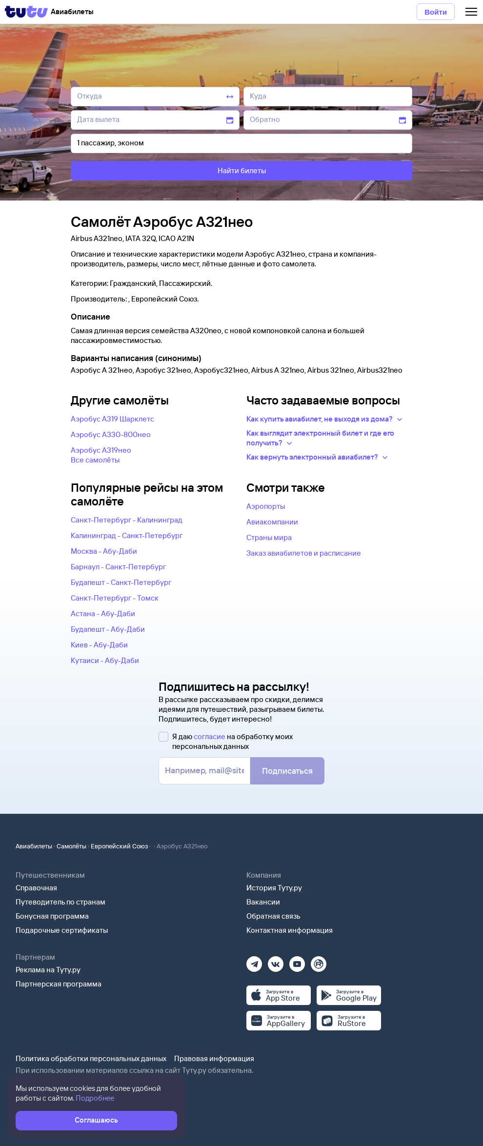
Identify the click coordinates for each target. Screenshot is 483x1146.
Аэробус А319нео (101, 450)
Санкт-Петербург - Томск (115, 598)
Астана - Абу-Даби (103, 613)
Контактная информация (289, 930)
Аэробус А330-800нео (111, 434)
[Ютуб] (297, 960)
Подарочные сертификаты (62, 930)
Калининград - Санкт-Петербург (126, 535)
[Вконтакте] (275, 960)
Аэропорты (265, 506)
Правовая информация (214, 1058)
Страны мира (269, 537)
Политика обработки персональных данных (91, 1058)
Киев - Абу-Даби (99, 644)
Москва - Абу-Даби (104, 551)
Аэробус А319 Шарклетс (112, 418)
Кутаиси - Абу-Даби (105, 660)
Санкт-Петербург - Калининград (126, 519)
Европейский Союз (119, 846)
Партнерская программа (58, 983)
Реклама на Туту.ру (48, 969)
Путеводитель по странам (60, 901)
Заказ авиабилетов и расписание (303, 553)
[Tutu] (26, 11)
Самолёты (71, 846)
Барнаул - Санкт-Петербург (118, 566)
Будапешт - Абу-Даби (108, 629)
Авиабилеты (34, 846)
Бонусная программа (52, 916)
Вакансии (263, 901)
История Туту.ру (274, 887)
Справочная (36, 887)
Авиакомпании (272, 521)
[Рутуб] (318, 960)
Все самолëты (95, 459)
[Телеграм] (254, 960)
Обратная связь (273, 916)
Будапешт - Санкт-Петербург (121, 582)
